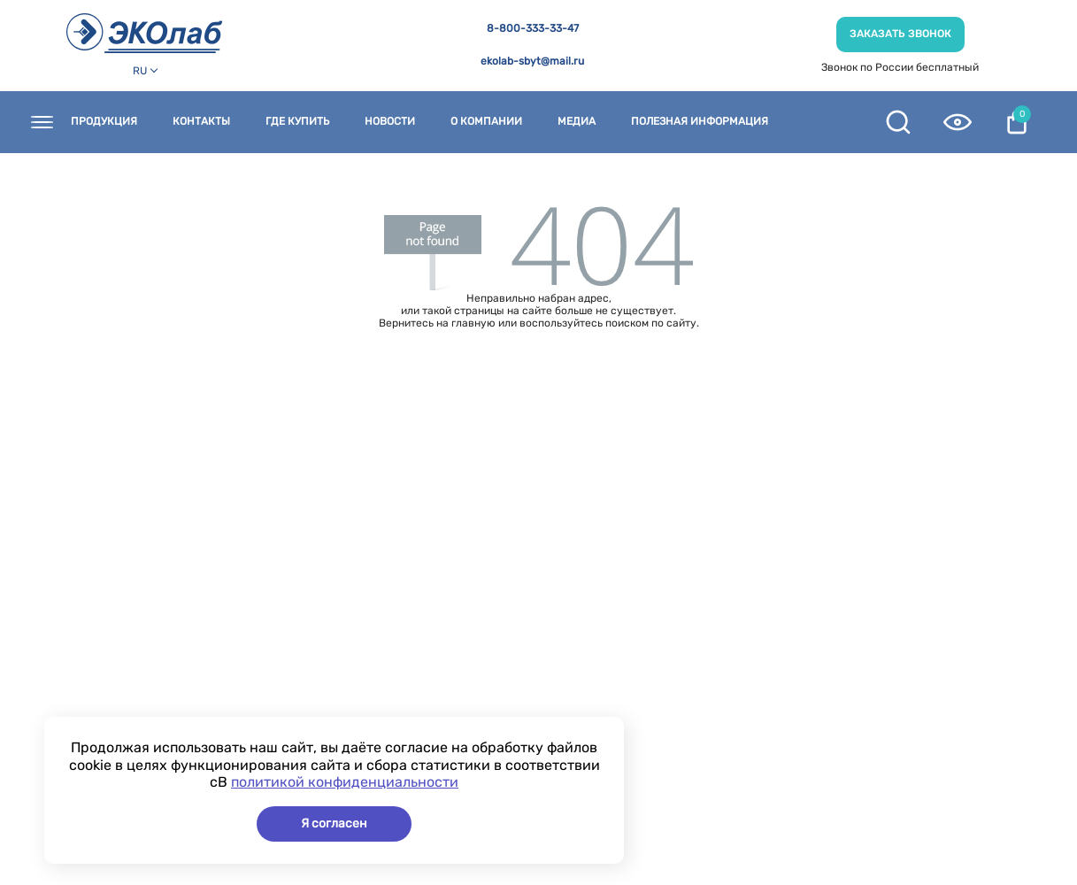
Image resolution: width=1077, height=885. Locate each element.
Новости (390, 121)
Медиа (577, 121)
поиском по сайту (650, 323)
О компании (486, 121)
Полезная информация (699, 121)
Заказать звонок (900, 33)
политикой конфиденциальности (344, 781)
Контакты (201, 121)
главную (473, 323)
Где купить (297, 121)
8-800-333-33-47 (533, 29)
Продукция (104, 121)
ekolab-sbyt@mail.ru (532, 61)
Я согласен (334, 823)
